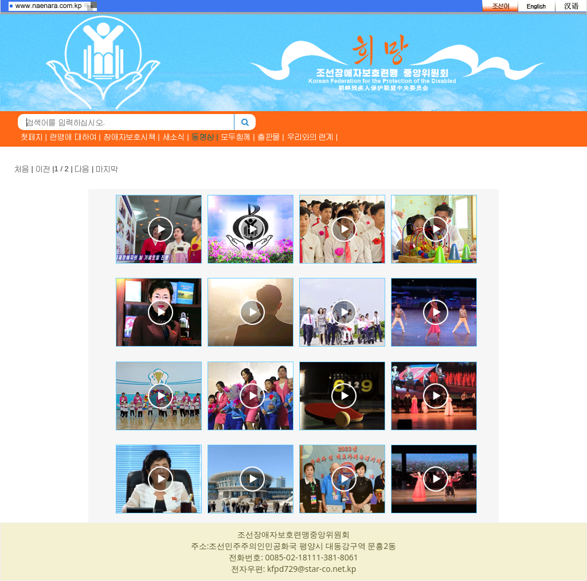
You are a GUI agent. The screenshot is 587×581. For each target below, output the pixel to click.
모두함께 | (238, 136)
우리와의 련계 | (312, 136)
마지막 (107, 168)
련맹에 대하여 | (75, 136)
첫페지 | (34, 136)
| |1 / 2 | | (66, 168)
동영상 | (205, 136)
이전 (43, 168)
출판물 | (271, 136)
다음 (82, 168)
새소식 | (176, 136)
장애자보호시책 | (132, 136)
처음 (21, 168)
